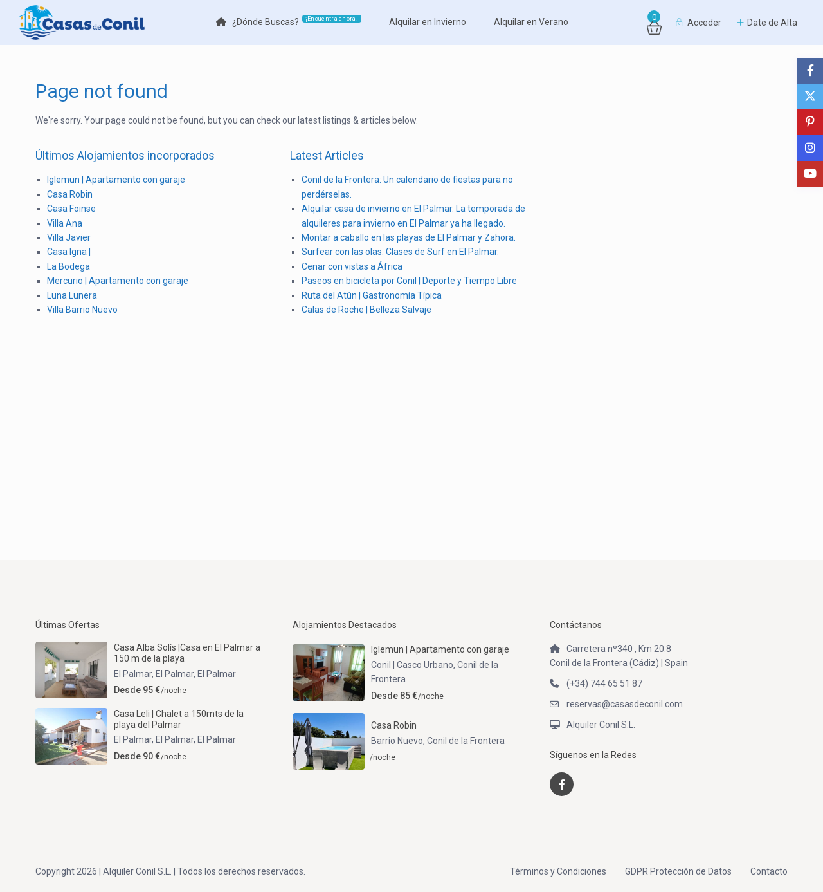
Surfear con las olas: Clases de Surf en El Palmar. (400, 251)
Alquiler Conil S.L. (600, 725)
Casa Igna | (69, 251)
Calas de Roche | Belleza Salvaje (366, 309)
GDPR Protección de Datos (678, 871)
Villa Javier (69, 237)
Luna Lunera (72, 295)
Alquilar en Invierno (427, 22)
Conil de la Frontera (466, 741)
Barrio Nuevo (397, 741)
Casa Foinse (71, 208)
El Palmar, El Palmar (154, 674)
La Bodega (68, 266)
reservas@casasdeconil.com (624, 704)
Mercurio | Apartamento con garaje (117, 280)
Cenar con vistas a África (352, 266)
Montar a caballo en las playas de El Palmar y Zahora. (409, 237)
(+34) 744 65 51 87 (604, 683)
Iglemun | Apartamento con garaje (116, 179)
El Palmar (216, 674)
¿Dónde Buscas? (288, 21)
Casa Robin (70, 194)
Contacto (769, 871)
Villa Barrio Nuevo (82, 309)
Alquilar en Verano (531, 22)
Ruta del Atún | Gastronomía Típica (372, 295)
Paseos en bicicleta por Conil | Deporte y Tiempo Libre (409, 280)
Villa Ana (64, 223)
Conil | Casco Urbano (412, 665)
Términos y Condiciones (558, 871)
